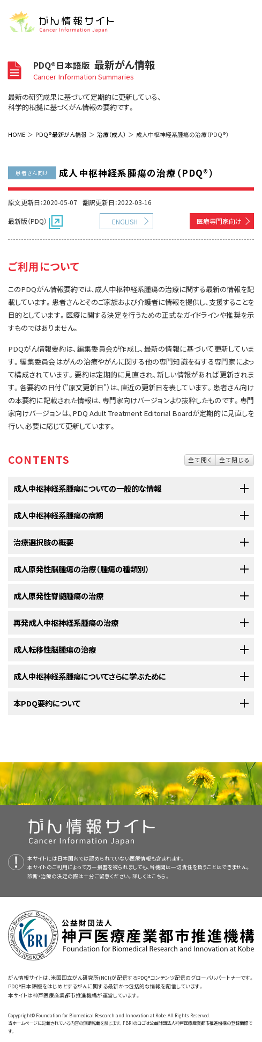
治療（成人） (111, 134)
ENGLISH (125, 221)
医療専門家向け (219, 220)
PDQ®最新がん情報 (61, 134)
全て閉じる (234, 459)
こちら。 (161, 876)
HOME (16, 134)
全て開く (200, 459)
